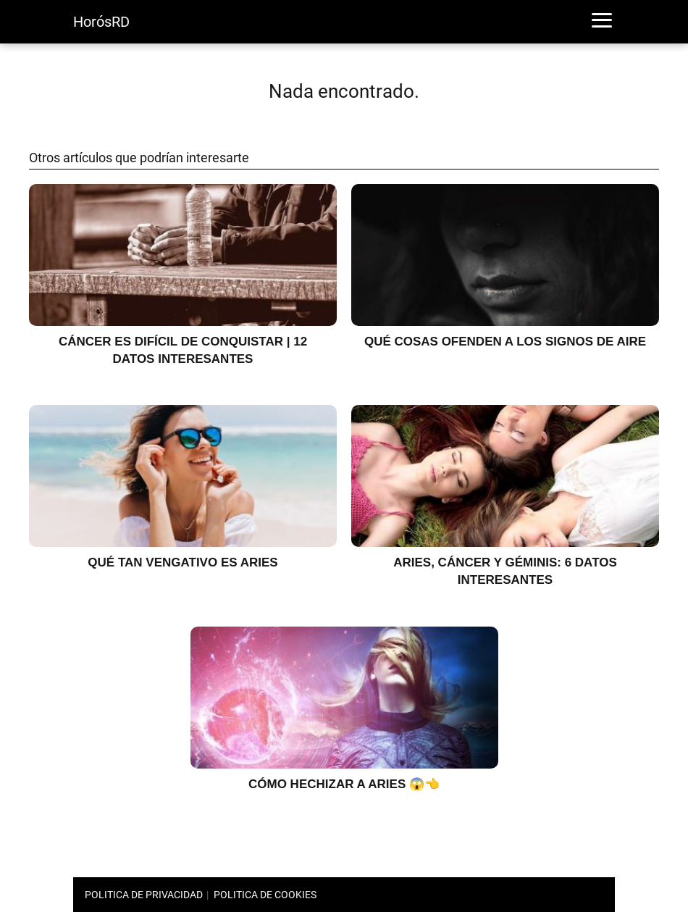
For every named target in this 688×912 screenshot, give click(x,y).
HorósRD (101, 21)
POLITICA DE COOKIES (265, 894)
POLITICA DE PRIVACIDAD (144, 894)
